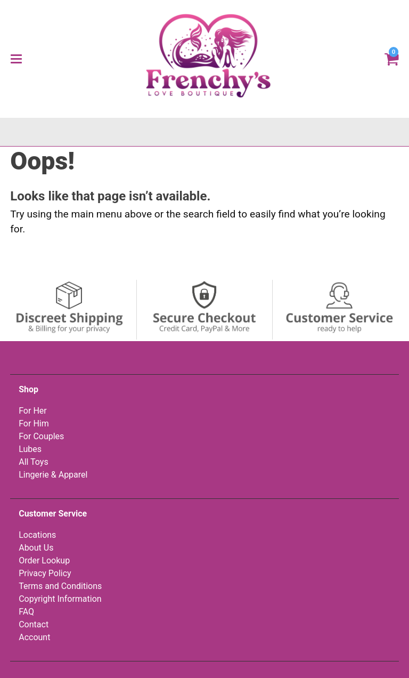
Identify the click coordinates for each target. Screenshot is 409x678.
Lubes (30, 449)
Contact (33, 624)
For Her (33, 411)
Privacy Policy (45, 573)
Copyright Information (60, 599)
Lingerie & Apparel (53, 475)
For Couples (41, 436)
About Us (36, 548)
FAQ (26, 612)
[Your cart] (391, 58)
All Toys (33, 462)
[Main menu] (16, 58)
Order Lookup (44, 560)
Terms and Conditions (60, 586)
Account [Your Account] (34, 637)
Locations (37, 535)
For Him (34, 423)
